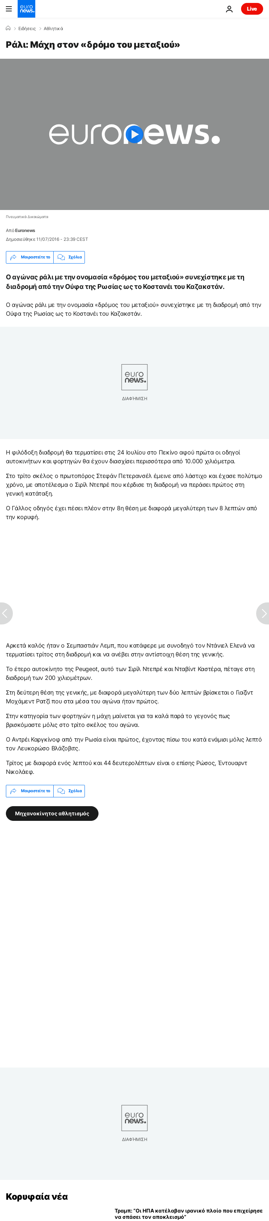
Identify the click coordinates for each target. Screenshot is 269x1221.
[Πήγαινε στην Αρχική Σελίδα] (26, 9)
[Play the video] (134, 134)
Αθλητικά (53, 28)
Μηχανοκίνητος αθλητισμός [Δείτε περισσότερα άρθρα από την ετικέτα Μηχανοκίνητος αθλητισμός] (52, 813)
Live (252, 9)
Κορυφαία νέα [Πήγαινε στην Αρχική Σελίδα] (37, 1196)
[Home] (8, 28)
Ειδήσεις (27, 28)
